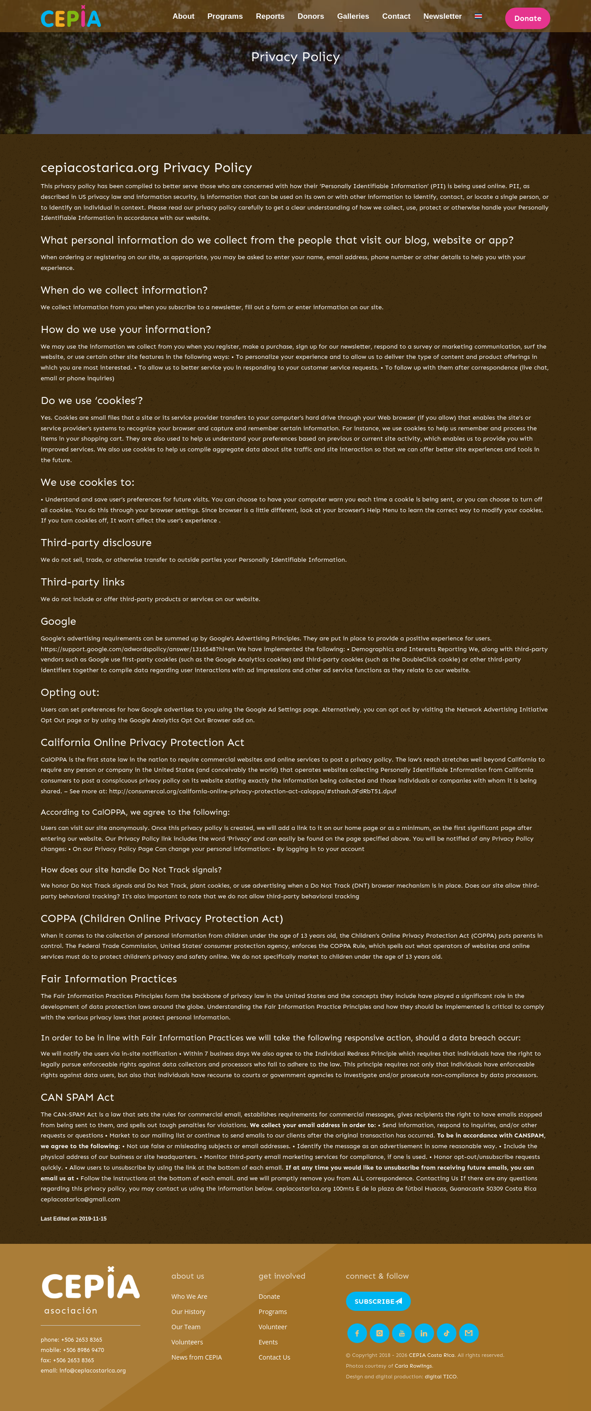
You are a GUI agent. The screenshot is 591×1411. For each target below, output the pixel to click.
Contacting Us (437, 1178)
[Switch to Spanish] (478, 16)
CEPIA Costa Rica (432, 1355)
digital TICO (440, 1376)
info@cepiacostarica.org (92, 1370)
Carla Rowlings (413, 1366)
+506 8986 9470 (83, 1350)
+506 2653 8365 (81, 1339)
